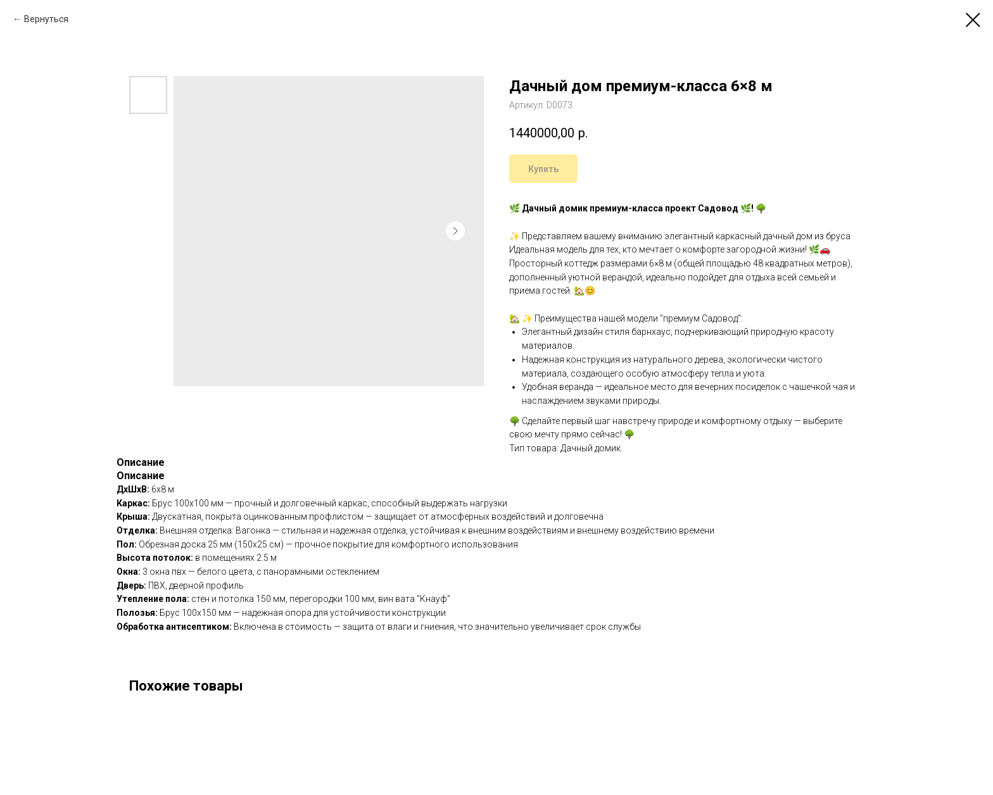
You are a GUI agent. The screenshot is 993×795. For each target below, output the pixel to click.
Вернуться (46, 19)
